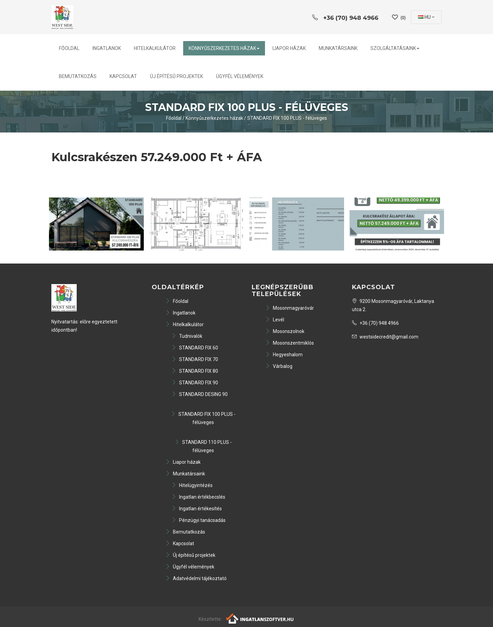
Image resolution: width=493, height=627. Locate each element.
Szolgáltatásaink (394, 48)
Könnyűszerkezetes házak (224, 48)
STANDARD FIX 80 (195, 371)
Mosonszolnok (284, 331)
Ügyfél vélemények (239, 76)
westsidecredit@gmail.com (385, 337)
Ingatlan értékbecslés (198, 497)
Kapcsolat (123, 76)
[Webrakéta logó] (260, 618)
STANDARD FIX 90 (195, 382)
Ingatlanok (106, 48)
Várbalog (278, 366)
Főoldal (69, 48)
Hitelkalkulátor (155, 48)
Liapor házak (289, 48)
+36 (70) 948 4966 (375, 323)
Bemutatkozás (78, 76)
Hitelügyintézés (192, 485)
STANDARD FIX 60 (195, 347)
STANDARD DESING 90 (200, 394)
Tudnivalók (187, 336)
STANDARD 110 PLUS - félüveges (203, 446)
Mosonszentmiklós (289, 343)
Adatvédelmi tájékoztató (196, 578)
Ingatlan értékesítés (197, 508)
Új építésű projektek (176, 76)
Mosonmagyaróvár (289, 308)
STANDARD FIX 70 (195, 359)
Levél (274, 319)
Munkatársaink (338, 48)
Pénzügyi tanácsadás (199, 520)
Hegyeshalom (284, 354)
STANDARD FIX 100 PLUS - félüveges (287, 118)
